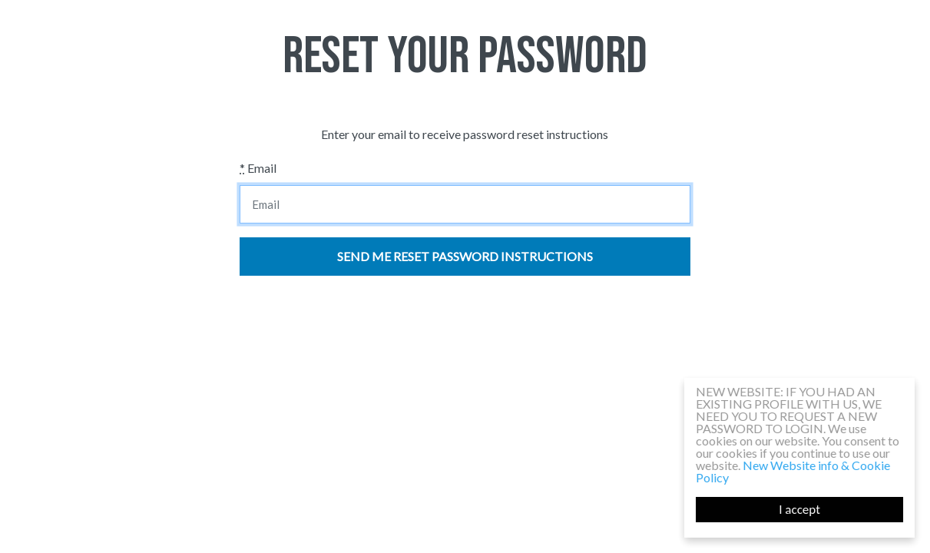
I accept (799, 510)
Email (258, 168)
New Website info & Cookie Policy (793, 471)
